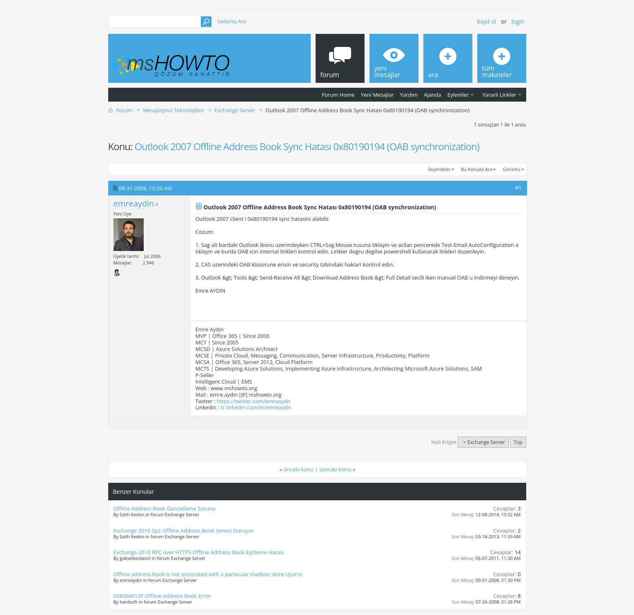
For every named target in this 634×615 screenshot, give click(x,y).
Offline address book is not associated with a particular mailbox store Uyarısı (208, 574)
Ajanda (432, 94)
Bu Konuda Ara (476, 169)
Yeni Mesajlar (377, 94)
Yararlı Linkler (499, 94)
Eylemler (458, 94)
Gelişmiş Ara (232, 21)
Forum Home (338, 94)
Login (518, 21)
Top (518, 442)
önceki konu (299, 469)
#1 (518, 187)
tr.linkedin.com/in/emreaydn (255, 407)
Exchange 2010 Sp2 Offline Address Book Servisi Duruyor (183, 530)
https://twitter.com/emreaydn (253, 401)
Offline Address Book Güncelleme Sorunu (164, 508)
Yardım (409, 94)
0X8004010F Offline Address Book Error (162, 595)
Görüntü (511, 169)
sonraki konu (335, 469)
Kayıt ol (486, 21)
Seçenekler (439, 169)
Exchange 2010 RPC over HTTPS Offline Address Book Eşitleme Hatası (198, 552)
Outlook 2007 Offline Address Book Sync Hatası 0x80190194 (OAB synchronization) (307, 146)
